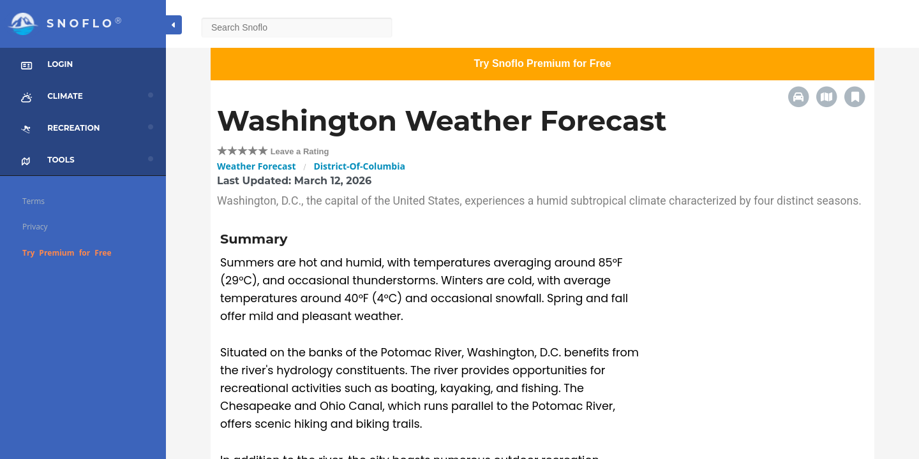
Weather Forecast (256, 166)
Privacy (35, 226)
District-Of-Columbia (359, 166)
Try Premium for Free (67, 252)
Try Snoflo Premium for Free (542, 63)
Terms (33, 201)
